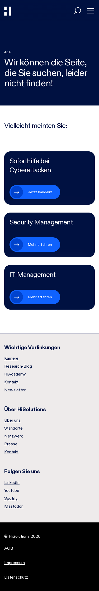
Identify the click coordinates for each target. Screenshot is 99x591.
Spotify (11, 498)
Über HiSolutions (25, 409)
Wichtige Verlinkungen (32, 347)
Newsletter (15, 390)
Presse (10, 444)
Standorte (13, 428)
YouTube (11, 490)
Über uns (12, 420)
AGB (8, 548)
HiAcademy (15, 374)
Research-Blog (18, 366)
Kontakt (11, 382)
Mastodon (13, 506)
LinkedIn (12, 482)
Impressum (14, 562)
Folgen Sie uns (22, 471)
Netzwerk (13, 436)
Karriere (11, 358)
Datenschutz (16, 577)
